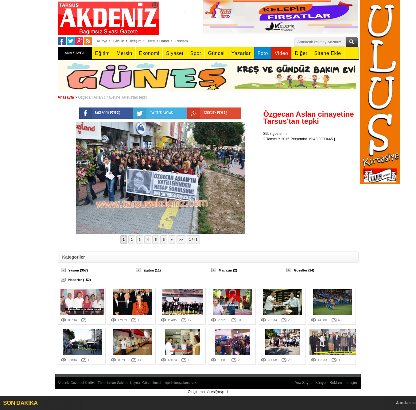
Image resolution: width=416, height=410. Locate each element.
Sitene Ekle (327, 53)
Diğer (301, 53)
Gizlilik (118, 41)
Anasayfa (66, 97)
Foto (263, 53)
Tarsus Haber (158, 41)
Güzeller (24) (304, 270)
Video (281, 53)
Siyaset (174, 53)
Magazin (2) (228, 270)
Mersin (124, 53)
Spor (195, 53)
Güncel (216, 53)
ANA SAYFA (74, 53)
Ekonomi (149, 53)
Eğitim (102, 53)
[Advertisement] (312, 180)
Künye (102, 41)
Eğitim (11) (152, 270)
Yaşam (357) (78, 270)
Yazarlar (241, 53)
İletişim (135, 41)
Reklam (181, 41)
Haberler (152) (79, 280)
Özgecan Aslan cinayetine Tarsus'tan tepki (112, 97)
